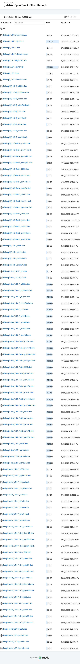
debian (10, 5)
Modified (65, 23)
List (66, 17)
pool (18, 5)
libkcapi (41, 5)
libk (33, 5)
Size (48, 23)
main (26, 5)
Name (7, 22)
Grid (73, 17)
